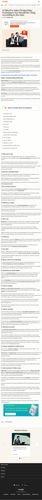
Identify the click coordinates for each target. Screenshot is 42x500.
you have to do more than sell (21, 189)
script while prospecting (23, 205)
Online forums (4, 352)
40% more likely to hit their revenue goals (26, 281)
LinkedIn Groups (12, 352)
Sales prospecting (5, 80)
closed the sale (21, 190)
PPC (12, 377)
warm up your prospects (25, 158)
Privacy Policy (12, 494)
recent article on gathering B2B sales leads (14, 372)
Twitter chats (3, 370)
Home (2, 5)
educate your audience (13, 348)
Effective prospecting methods (18, 82)
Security (18, 494)
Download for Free (14, 26)
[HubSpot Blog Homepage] (5, 1)
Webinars (3, 288)
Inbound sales (4, 93)
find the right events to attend (9, 329)
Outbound (3, 89)
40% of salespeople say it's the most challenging (13, 263)
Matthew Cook (10, 17)
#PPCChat (28, 377)
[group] (21, 445)
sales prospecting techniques (15, 70)
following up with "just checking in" (20, 246)
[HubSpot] (21, 489)
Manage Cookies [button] (35, 494)
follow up (17, 239)
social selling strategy (11, 273)
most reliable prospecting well (28, 311)
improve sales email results (7, 183)
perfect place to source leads (13, 288)
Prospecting (3, 221)
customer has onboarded (16, 321)
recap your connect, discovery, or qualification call (28, 253)
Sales (6, 5)
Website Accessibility (26, 494)
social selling (7, 280)
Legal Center (6, 494)
